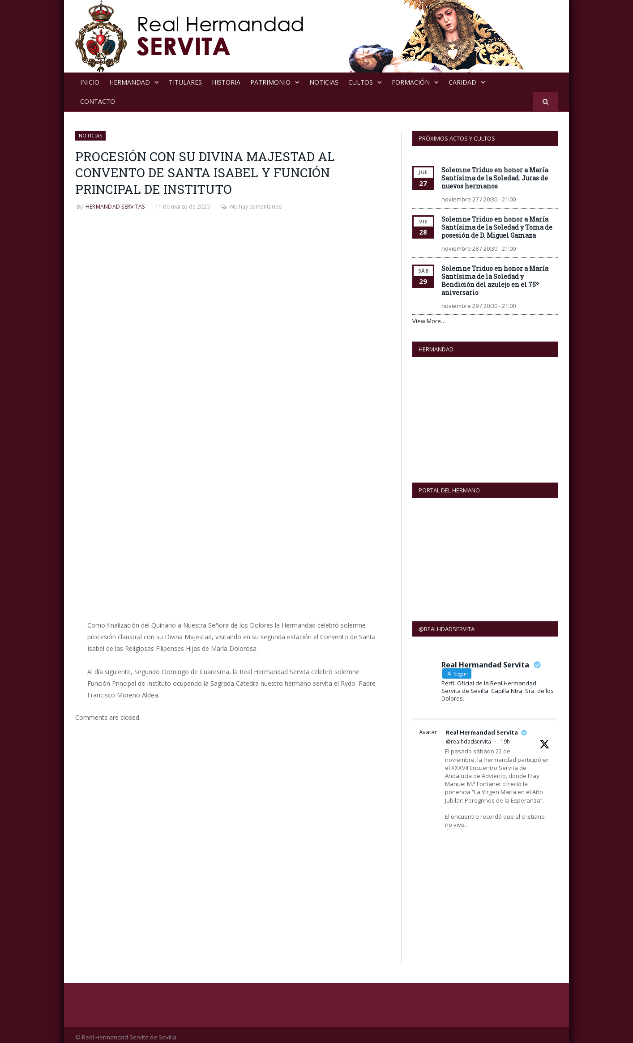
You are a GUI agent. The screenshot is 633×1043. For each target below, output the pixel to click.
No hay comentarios (251, 206)
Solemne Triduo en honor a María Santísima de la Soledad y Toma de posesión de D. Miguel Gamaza (496, 227)
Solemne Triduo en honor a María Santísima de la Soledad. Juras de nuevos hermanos (494, 178)
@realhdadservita (468, 736)
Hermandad (129, 82)
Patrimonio (270, 82)
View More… (429, 321)
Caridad (462, 82)
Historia (226, 82)
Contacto (97, 101)
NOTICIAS (323, 82)
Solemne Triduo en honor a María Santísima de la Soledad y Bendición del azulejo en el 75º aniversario (494, 280)
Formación (411, 82)
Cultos (360, 82)
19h (505, 736)
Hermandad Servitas (115, 206)
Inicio (89, 82)
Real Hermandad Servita (482, 727)
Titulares (185, 82)
